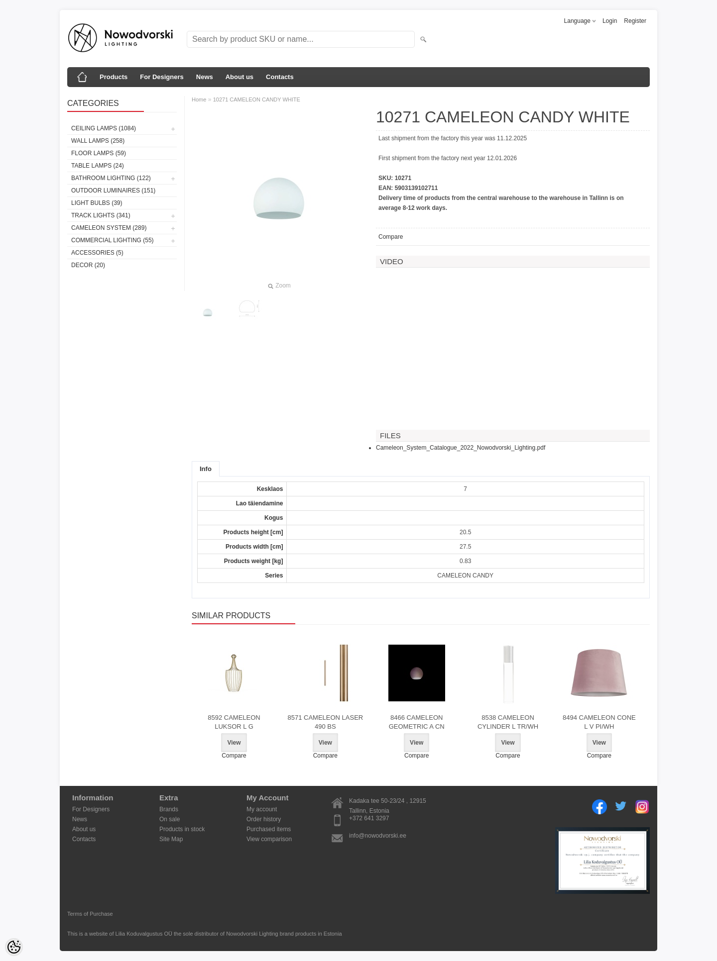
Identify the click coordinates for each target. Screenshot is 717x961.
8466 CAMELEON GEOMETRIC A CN (417, 722)
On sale (169, 819)
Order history (263, 819)
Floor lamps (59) (98, 153)
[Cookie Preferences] (14, 947)
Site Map (171, 839)
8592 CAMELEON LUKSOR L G (234, 722)
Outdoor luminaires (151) (113, 190)
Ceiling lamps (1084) (103, 128)
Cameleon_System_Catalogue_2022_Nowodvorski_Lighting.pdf (460, 447)
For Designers (161, 77)
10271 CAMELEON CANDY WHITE (256, 99)
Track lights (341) (100, 215)
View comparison (269, 839)
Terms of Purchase (90, 914)
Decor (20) (88, 265)
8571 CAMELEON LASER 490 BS (325, 722)
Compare (390, 236)
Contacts (280, 77)
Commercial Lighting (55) (112, 240)
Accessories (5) (97, 252)
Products (113, 77)
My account (261, 809)
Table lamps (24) (97, 165)
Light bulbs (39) (96, 202)
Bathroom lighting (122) (111, 178)
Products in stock (182, 829)
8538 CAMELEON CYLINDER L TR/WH (508, 722)
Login (609, 20)
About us (239, 77)
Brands (168, 809)
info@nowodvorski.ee (377, 835)
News (204, 77)
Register (635, 20)
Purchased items (268, 829)
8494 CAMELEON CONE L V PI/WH (599, 722)
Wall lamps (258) (97, 140)
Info (206, 469)
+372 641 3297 (369, 818)
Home (199, 99)
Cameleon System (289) (108, 227)
